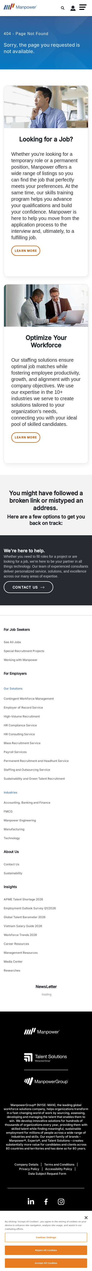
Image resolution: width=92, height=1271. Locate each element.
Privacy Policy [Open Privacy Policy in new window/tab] (29, 1169)
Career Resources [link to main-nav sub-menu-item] (16, 944)
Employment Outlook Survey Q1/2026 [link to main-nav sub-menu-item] (30, 908)
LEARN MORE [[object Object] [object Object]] (26, 251)
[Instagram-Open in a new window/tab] (61, 1202)
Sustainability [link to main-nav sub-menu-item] (13, 873)
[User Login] (73, 9)
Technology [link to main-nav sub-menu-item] (12, 838)
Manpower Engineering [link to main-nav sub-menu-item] (20, 820)
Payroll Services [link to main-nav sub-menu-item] (15, 752)
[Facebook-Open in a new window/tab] (46, 1202)
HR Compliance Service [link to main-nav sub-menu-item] (20, 725)
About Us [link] (11, 852)
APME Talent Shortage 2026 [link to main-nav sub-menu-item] (23, 899)
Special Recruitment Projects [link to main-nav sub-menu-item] (24, 651)
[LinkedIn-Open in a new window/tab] (31, 1201)
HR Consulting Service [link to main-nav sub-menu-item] (19, 734)
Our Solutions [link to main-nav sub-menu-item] (13, 688)
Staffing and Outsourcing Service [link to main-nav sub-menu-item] (27, 770)
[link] (46, 1202)
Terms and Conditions (59, 1164)
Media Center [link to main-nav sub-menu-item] (13, 961)
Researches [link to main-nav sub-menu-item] (12, 970)
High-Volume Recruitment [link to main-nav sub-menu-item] (22, 716)
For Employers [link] (15, 673)
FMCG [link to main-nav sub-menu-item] (8, 811)
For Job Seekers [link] (17, 629)
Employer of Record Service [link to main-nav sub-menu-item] (23, 707)
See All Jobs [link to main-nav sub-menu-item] (12, 642)
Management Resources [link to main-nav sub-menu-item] (21, 952)
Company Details (26, 1164)
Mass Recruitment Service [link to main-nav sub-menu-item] (22, 743)
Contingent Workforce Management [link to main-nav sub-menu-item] (29, 698)
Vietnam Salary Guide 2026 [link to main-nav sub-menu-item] (23, 926)
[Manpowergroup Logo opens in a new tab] (46, 1082)
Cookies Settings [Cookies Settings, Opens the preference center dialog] (46, 1239)
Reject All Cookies (46, 1252)
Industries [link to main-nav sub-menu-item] (10, 792)
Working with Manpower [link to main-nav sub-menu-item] (21, 660)
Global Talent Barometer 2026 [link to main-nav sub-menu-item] (25, 917)
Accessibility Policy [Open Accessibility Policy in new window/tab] (58, 1169)
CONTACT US (28, 587)
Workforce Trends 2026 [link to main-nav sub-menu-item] (20, 935)
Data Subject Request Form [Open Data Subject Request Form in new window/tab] (47, 1173)
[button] (83, 7)
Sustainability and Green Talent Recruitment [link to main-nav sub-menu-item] (34, 778)
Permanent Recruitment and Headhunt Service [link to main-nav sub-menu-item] (36, 761)
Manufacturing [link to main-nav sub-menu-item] (14, 829)
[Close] (86, 1219)
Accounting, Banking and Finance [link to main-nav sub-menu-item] (27, 802)
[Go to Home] (20, 8)
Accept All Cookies (46, 1265)
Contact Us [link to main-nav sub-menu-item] (11, 864)
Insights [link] (10, 887)
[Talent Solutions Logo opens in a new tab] (45, 1057)
